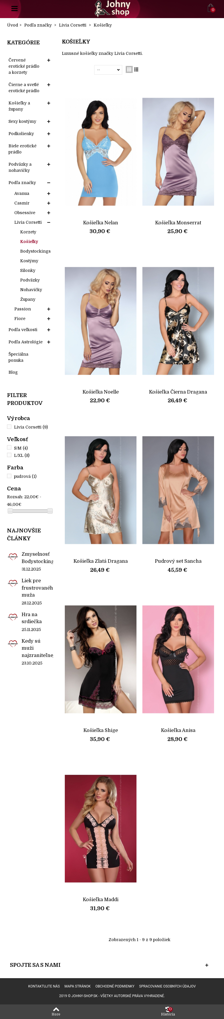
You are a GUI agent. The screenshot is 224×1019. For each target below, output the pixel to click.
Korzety (28, 232)
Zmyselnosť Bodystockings (37, 557)
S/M (21, 448)
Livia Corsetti (28, 222)
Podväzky (30, 280)
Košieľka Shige (100, 730)
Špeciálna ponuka (18, 357)
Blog (13, 372)
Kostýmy (29, 260)
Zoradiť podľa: (79, 69)
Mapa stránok (77, 986)
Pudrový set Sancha (178, 561)
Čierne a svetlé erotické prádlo (23, 87)
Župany (27, 299)
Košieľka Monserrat (178, 223)
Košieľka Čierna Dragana (178, 392)
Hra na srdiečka (32, 618)
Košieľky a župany (19, 106)
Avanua (21, 193)
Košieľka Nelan (100, 223)
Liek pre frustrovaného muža (37, 588)
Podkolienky (21, 133)
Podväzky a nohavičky (20, 167)
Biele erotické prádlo (22, 149)
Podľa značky (22, 182)
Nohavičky (31, 289)
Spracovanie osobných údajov (167, 986)
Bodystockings (35, 251)
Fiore (19, 318)
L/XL (21, 455)
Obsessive (24, 212)
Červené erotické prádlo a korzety (23, 66)
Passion (22, 309)
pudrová (25, 476)
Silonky (27, 270)
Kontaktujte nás (44, 986)
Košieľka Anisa (178, 730)
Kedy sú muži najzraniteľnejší (37, 648)
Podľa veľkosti (22, 329)
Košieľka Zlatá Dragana (101, 561)
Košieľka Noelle (101, 392)
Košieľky (29, 241)
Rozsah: (15, 496)
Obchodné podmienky (114, 986)
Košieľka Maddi (100, 899)
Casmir (21, 203)
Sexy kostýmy (22, 121)
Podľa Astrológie (25, 342)
